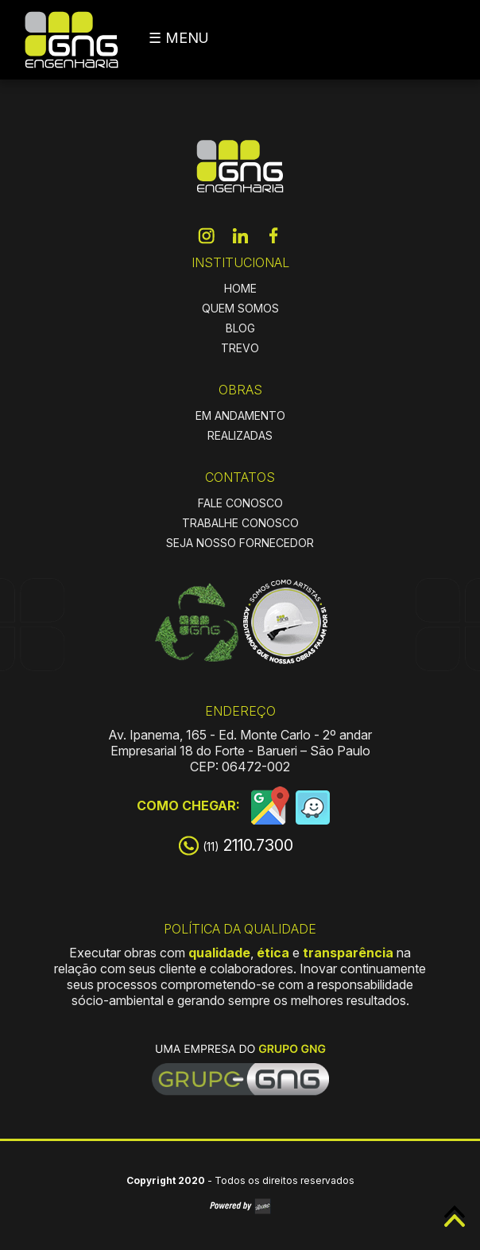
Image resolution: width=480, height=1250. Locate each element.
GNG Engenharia (71, 40)
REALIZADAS (240, 435)
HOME (240, 288)
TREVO (240, 348)
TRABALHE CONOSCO (240, 523)
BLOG (240, 328)
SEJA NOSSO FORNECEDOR (240, 542)
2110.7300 (248, 845)
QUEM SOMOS (240, 308)
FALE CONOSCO (240, 503)
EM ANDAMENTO (240, 415)
